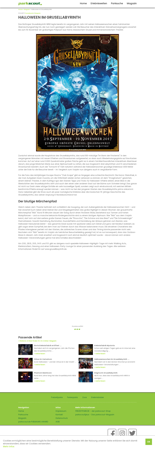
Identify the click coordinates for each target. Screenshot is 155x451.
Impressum (61, 411)
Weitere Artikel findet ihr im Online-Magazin (37, 341)
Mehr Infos (8, 446)
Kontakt (59, 414)
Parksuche (117, 3)
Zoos (84, 397)
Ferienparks (72, 397)
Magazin (132, 3)
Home (83, 3)
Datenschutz (62, 418)
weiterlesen (40, 353)
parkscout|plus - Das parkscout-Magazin (94, 414)
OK (148, 441)
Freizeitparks (29, 13)
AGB (58, 421)
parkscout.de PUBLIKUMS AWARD (33, 421)
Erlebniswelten (99, 3)
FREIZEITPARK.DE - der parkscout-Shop (93, 411)
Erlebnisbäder (97, 397)
